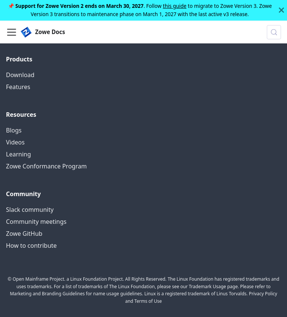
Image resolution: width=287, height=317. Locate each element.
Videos (15, 142)
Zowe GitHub (24, 233)
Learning (18, 154)
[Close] (281, 10)
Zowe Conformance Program (46, 166)
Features (18, 87)
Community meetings (36, 221)
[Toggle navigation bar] (11, 32)
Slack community (29, 209)
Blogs (14, 130)
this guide (174, 5)
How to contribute (31, 245)
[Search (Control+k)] (274, 32)
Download (20, 75)
